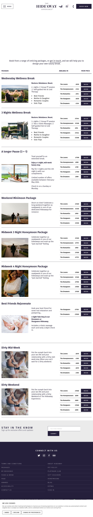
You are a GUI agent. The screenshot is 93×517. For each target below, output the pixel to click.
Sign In (51, 485)
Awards (4, 478)
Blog (50, 478)
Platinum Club (54, 467)
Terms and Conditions (11, 459)
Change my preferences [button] (31, 512)
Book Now (84, 6)
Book (86, 84)
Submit (86, 429)
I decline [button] (16, 512)
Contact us (6, 485)
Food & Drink (7, 470)
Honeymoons (53, 474)
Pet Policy (52, 463)
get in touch (55, 60)
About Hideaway (55, 459)
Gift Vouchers (54, 470)
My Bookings (7, 467)
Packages (5, 463)
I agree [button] (6, 512)
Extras (51, 482)
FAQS (3, 474)
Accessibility (7, 482)
